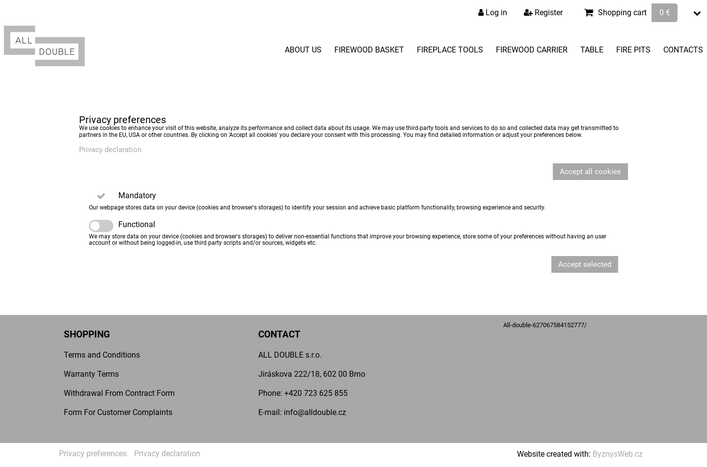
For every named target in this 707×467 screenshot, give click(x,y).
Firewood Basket (369, 49)
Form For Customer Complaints (118, 412)
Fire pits (633, 49)
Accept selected (584, 264)
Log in (492, 12)
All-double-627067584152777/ (545, 325)
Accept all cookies (590, 171)
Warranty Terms (91, 374)
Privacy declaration (110, 149)
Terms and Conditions (102, 355)
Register (543, 12)
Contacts (683, 49)
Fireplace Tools (450, 49)
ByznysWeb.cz (618, 454)
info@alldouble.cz (315, 412)
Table (591, 49)
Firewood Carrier (532, 49)
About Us (303, 49)
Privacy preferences (93, 453)
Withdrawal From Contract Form (119, 393)
